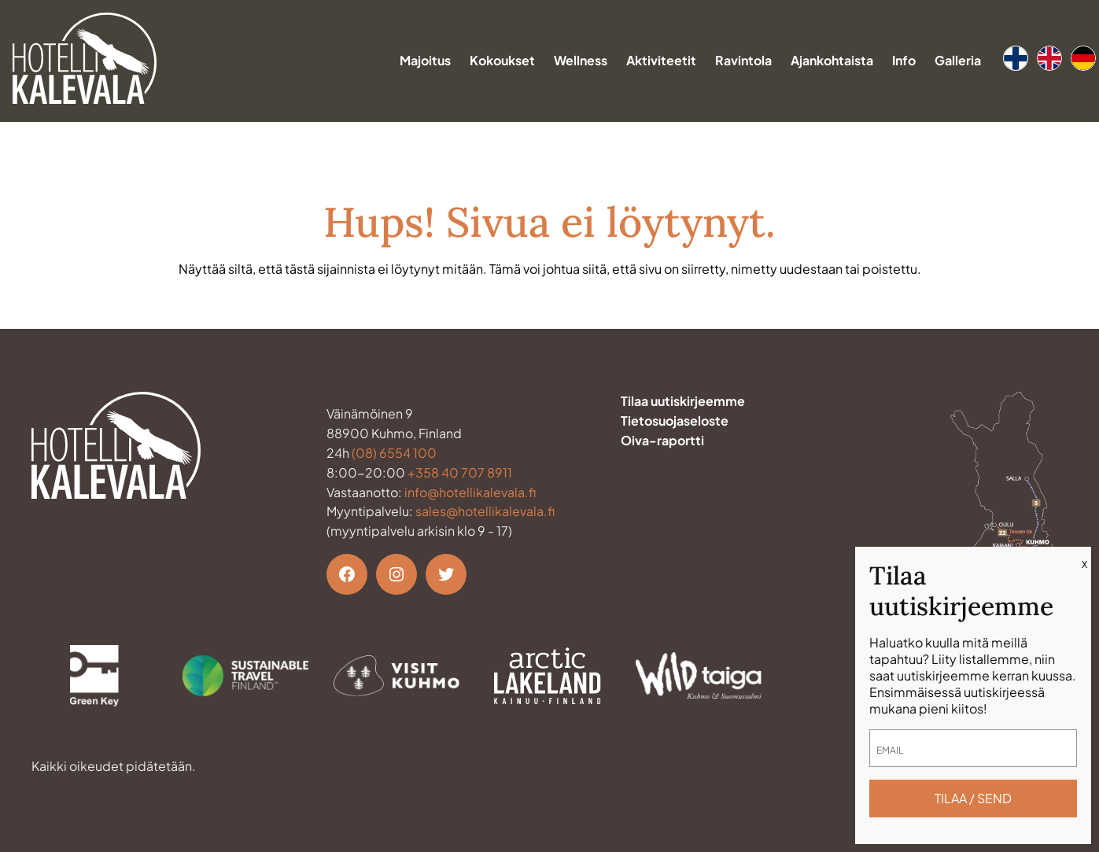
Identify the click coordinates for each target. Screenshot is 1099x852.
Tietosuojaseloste (674, 420)
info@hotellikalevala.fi (470, 492)
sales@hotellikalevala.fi (485, 511)
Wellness (580, 60)
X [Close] (1084, 564)
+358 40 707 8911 (460, 472)
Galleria (958, 60)
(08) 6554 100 (394, 452)
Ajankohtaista (832, 60)
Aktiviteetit (661, 60)
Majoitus (425, 60)
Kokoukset (502, 60)
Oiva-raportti (662, 440)
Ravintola (743, 60)
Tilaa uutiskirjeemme (683, 401)
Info (904, 60)
